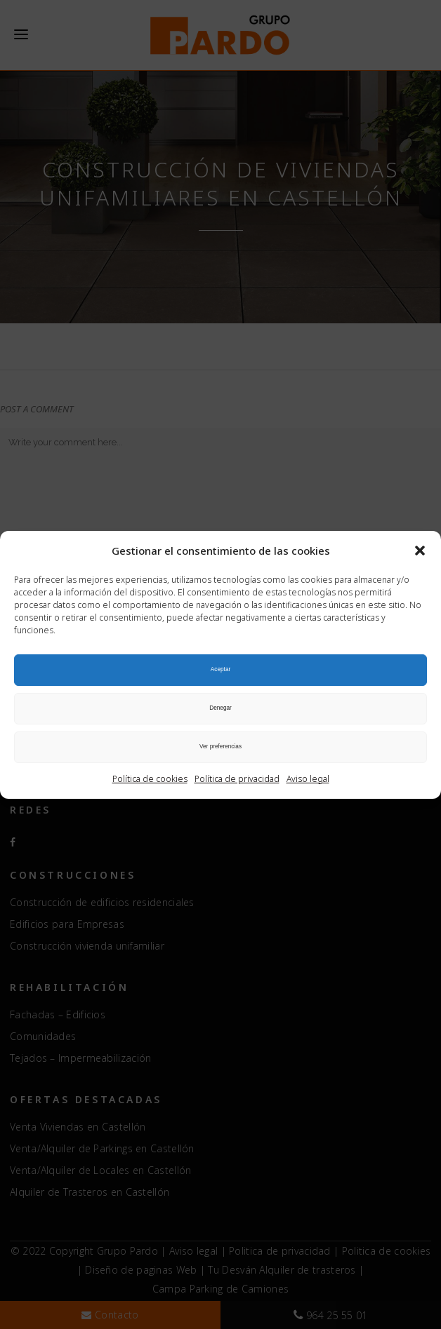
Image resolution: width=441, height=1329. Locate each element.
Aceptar (220, 669)
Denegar (220, 708)
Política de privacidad (237, 779)
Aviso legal (308, 779)
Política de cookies (149, 779)
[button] (420, 551)
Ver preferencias (220, 746)
